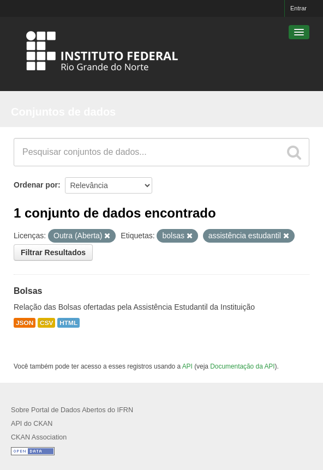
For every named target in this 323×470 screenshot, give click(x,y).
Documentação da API (242, 366)
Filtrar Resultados (53, 252)
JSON (24, 323)
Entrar (298, 8)
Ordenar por (36, 184)
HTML (68, 323)
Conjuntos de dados (63, 112)
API (187, 366)
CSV (46, 323)
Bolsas (28, 291)
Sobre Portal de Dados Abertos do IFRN (72, 410)
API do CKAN (31, 423)
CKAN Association (39, 437)
